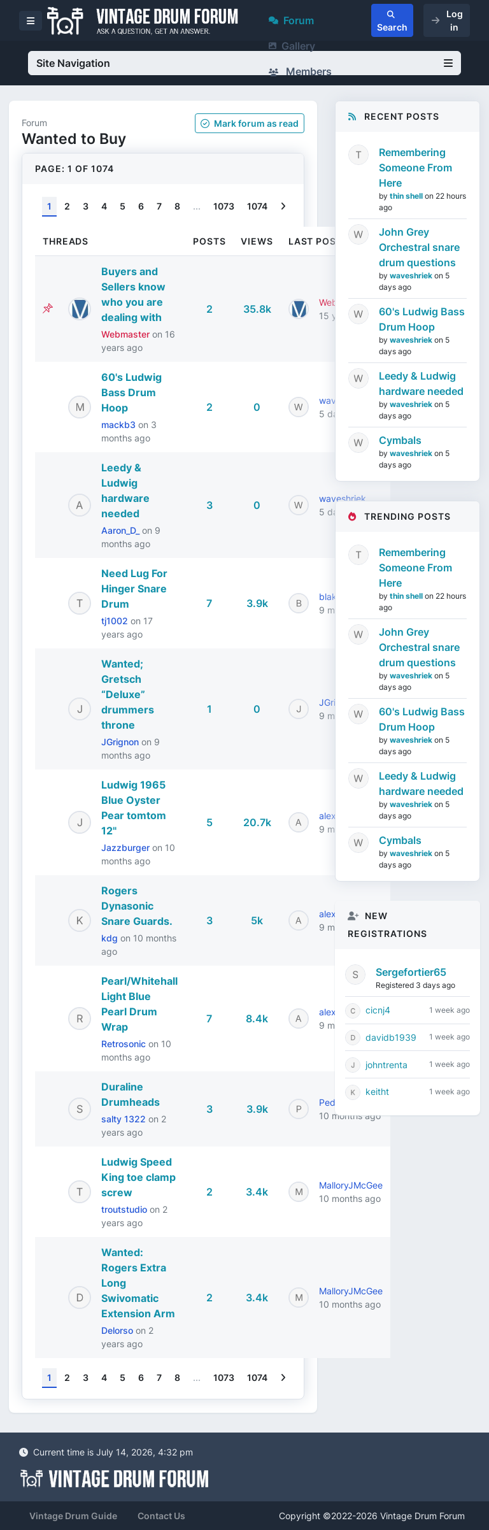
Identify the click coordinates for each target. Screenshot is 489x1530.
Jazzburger (126, 847)
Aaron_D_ (121, 530)
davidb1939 (390, 1037)
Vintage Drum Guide (73, 1515)
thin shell (407, 196)
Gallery (292, 45)
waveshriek (412, 275)
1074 (257, 206)
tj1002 (116, 620)
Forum (291, 20)
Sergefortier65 (411, 972)
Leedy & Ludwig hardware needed (421, 383)
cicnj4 (377, 1010)
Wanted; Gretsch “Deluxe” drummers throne (127, 694)
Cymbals (400, 440)
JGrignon (121, 741)
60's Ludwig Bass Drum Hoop (131, 392)
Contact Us (161, 1515)
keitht (377, 1091)
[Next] (283, 207)
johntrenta (386, 1064)
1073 (223, 206)
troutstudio (125, 1209)
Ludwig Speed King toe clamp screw (138, 1177)
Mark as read (250, 123)
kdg (110, 938)
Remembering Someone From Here (415, 167)
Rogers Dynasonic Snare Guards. (137, 905)
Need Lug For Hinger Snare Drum (134, 588)
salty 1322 (124, 1118)
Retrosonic (124, 1043)
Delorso (118, 1330)
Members (300, 71)
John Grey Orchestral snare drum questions (419, 247)
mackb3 (119, 424)
